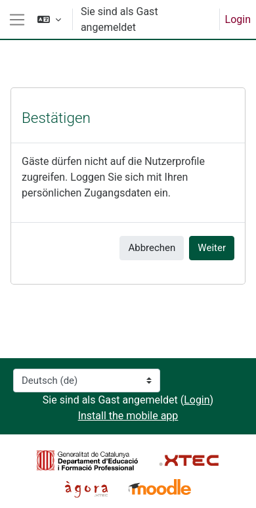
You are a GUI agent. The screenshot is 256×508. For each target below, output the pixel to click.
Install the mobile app (128, 415)
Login (238, 19)
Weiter (212, 248)
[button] (49, 19)
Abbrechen (151, 248)
